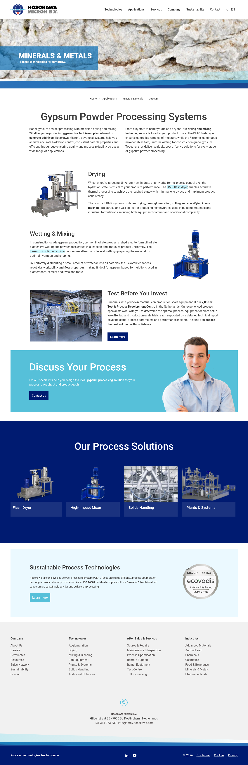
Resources (17, 660)
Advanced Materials (198, 645)
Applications (136, 9)
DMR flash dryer (177, 187)
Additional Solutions (82, 674)
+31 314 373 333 (105, 723)
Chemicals (192, 655)
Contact (215, 9)
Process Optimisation (141, 655)
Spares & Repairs (138, 645)
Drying (73, 650)
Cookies (219, 755)
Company (174, 9)
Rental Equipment (138, 664)
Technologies (113, 9)
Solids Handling (79, 669)
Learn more (118, 337)
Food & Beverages (197, 664)
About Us (16, 645)
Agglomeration (78, 645)
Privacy (233, 755)
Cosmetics (192, 660)
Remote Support (137, 660)
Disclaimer (203, 755)
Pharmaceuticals (196, 674)
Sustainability (195, 9)
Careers (15, 650)
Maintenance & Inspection (144, 650)
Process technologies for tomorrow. (35, 755)
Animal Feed (193, 650)
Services (156, 9)
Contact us (39, 395)
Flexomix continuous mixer (47, 251)
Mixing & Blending (80, 655)
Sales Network (20, 664)
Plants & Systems (80, 664)
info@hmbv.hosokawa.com (136, 723)
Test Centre (134, 669)
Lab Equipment (79, 660)
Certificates (18, 655)
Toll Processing (137, 674)
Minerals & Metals (197, 669)
